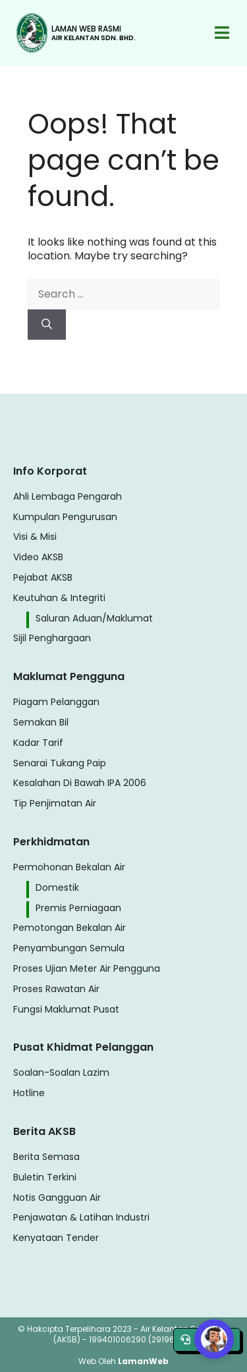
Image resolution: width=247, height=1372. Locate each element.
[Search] (47, 324)
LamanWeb (143, 1361)
